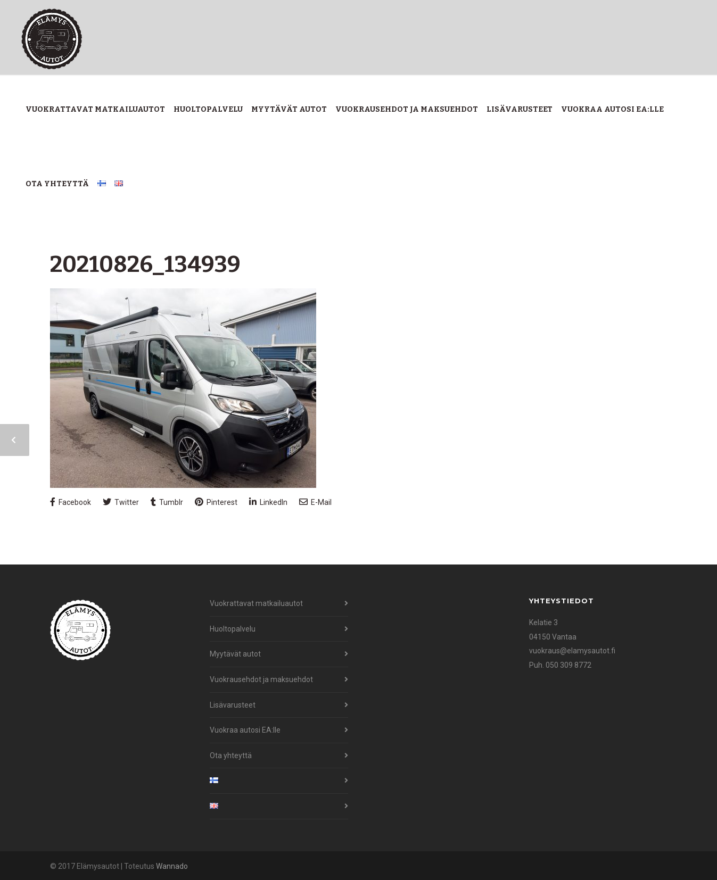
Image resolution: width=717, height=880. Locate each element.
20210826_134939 (145, 264)
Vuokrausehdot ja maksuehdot (406, 109)
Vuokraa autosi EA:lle (612, 109)
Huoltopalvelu (208, 109)
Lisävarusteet (520, 109)
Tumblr (167, 502)
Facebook (70, 502)
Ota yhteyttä (57, 183)
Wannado (172, 866)
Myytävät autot (289, 109)
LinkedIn (268, 502)
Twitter (121, 502)
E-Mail (315, 502)
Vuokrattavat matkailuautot (95, 109)
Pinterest (216, 502)
